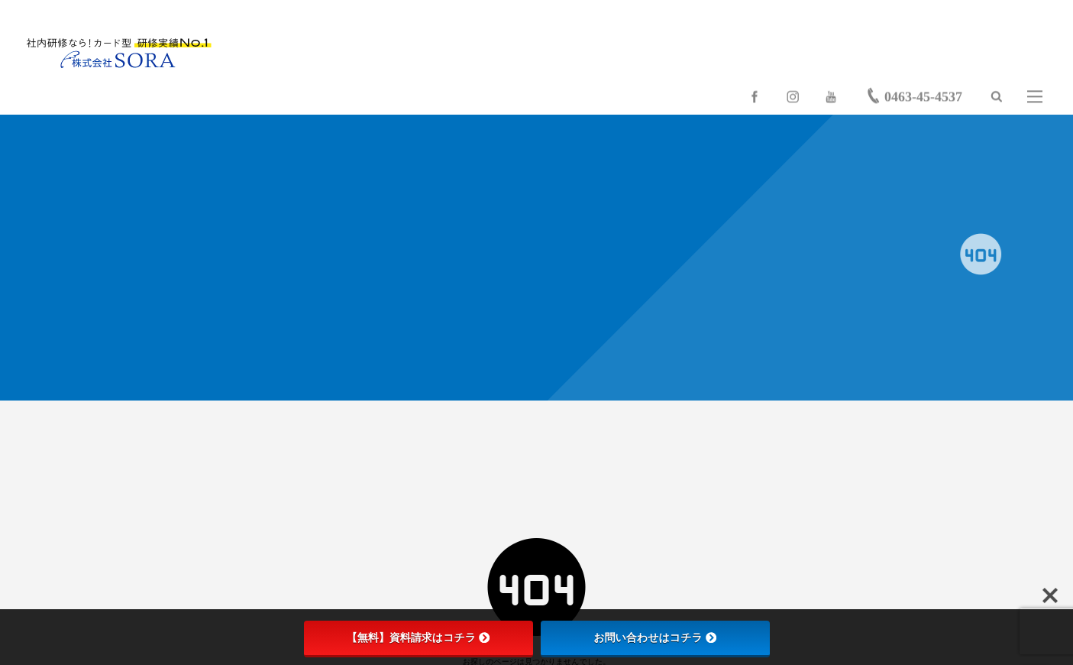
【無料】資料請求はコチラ (418, 637)
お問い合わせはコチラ (654, 637)
